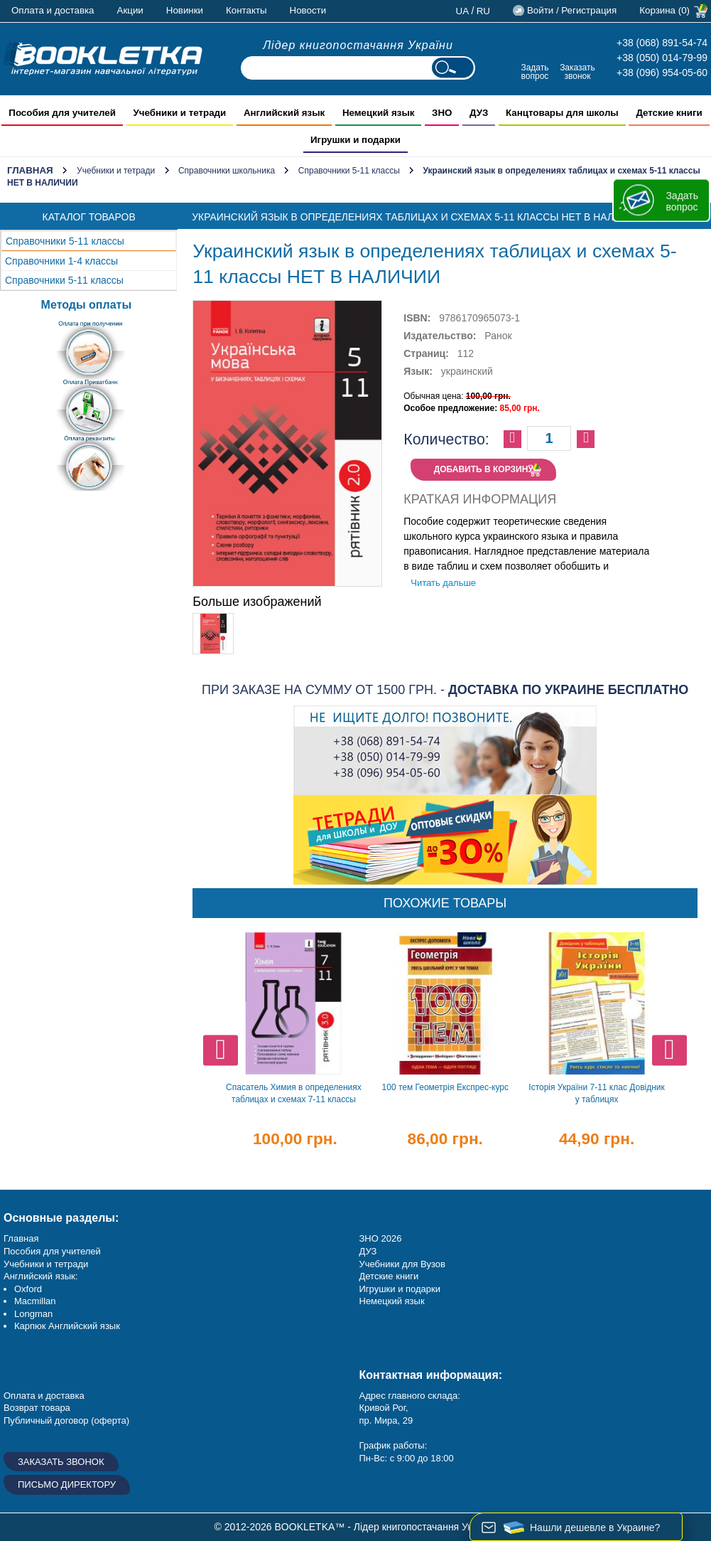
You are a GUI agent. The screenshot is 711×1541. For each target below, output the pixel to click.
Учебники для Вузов (402, 1264)
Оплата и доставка (52, 10)
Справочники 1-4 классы (61, 261)
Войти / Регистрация (572, 10)
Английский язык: (40, 1276)
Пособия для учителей (52, 1251)
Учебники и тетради (116, 171)
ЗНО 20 (375, 1238)
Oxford (28, 1289)
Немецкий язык (392, 1301)
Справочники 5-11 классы (349, 171)
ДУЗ (368, 1251)
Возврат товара (37, 1407)
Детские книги (389, 1276)
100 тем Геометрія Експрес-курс (445, 1087)
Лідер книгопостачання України (358, 45)
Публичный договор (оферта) (66, 1420)
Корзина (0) (664, 10)
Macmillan (35, 1301)
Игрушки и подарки (400, 1289)
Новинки (184, 10)
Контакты (246, 10)
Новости (308, 10)
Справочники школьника (226, 171)
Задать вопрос (534, 71)
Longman (33, 1313)
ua (463, 11)
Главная (30, 170)
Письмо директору (67, 1484)
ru (483, 11)
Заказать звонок (577, 71)
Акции (130, 10)
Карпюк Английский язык (67, 1326)
